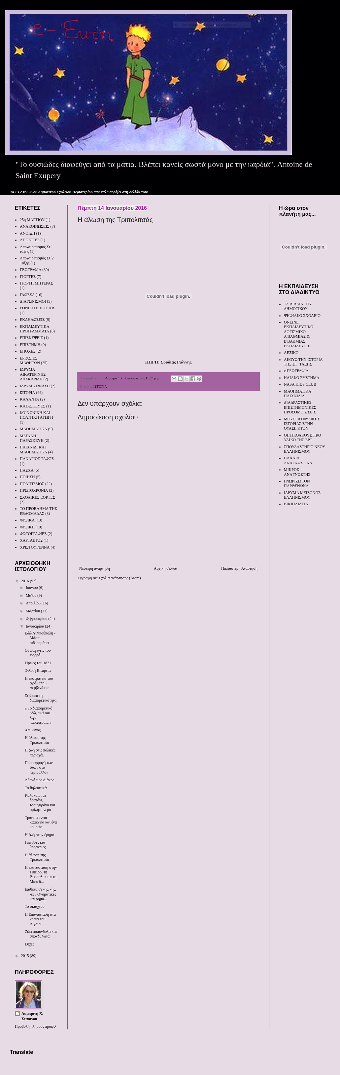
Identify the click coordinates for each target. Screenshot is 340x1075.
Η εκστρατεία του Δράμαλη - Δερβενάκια (39, 683)
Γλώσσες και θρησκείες (35, 844)
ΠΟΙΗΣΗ (27, 477)
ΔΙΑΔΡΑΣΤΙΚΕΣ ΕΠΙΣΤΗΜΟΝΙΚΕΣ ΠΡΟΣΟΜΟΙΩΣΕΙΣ (300, 407)
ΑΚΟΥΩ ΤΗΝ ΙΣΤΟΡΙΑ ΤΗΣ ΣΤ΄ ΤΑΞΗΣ (303, 361)
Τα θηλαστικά (36, 788)
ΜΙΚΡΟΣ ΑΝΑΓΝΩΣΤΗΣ (297, 472)
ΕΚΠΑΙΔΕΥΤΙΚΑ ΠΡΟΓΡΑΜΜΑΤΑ (34, 328)
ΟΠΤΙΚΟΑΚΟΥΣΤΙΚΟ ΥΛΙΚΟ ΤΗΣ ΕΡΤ (302, 437)
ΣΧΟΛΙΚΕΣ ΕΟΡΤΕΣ (37, 497)
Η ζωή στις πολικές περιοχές (40, 752)
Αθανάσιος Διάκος (39, 780)
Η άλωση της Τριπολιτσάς (37, 740)
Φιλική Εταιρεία (38, 670)
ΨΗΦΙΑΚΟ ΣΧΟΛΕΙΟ (302, 315)
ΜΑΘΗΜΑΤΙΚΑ (33, 429)
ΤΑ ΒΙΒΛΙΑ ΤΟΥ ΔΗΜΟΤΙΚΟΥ (298, 306)
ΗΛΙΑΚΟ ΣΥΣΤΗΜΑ (302, 377)
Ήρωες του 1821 (38, 663)
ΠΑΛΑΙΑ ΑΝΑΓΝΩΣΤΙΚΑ (298, 460)
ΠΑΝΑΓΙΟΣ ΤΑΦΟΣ (37, 458)
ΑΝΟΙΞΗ (27, 233)
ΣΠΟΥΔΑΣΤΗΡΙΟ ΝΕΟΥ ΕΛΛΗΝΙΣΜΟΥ (304, 449)
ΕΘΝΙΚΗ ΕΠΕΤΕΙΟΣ (37, 308)
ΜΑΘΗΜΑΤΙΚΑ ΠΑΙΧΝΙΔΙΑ (297, 393)
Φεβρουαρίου (37, 618)
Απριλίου (34, 603)
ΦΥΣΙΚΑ (27, 520)
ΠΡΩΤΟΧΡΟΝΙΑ (34, 490)
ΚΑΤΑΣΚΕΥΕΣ (32, 406)
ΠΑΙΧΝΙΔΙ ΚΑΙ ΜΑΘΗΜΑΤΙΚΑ (33, 449)
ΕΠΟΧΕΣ (28, 351)
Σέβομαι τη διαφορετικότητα (40, 698)
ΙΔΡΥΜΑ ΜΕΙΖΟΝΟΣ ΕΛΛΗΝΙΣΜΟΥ (302, 495)
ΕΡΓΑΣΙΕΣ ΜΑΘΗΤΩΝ (30, 360)
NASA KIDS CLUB (300, 384)
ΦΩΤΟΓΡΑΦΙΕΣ (33, 533)
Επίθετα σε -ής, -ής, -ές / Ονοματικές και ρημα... (40, 894)
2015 (25, 955)
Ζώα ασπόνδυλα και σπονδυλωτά (41, 934)
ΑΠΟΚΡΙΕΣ (30, 240)
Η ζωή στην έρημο (39, 834)
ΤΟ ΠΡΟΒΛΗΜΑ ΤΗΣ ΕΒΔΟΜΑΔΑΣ (38, 511)
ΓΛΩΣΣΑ (27, 294)
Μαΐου (31, 595)
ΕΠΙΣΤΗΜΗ (30, 344)
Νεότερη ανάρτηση (94, 568)
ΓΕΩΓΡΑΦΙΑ (30, 269)
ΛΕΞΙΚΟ (291, 352)
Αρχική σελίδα (165, 568)
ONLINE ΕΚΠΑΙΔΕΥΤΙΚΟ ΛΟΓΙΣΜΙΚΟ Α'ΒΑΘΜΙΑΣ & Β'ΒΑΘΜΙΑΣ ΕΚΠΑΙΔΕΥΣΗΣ (298, 334)
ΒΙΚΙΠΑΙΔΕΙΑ (296, 504)
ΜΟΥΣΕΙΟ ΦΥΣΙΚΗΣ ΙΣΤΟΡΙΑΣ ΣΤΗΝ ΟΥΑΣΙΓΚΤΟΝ (302, 424)
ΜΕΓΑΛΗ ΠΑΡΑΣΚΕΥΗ (32, 438)
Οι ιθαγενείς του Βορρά (38, 652)
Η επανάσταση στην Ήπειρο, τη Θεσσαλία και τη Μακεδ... (41, 874)
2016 (25, 581)
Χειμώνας (33, 730)
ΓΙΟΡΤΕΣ (28, 276)
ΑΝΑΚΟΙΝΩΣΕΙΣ (34, 226)
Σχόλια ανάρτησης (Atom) (120, 578)
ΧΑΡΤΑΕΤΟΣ (31, 540)
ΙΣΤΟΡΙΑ (100, 386)
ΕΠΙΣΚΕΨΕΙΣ (31, 337)
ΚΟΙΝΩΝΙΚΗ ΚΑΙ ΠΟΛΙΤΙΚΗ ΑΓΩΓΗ (36, 415)
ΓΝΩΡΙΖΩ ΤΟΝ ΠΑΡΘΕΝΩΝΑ (297, 483)
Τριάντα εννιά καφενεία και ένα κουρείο (41, 822)
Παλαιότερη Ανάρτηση (239, 568)
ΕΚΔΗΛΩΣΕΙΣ (32, 319)
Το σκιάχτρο (35, 906)
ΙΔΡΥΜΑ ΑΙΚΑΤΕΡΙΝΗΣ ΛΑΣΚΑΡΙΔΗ (33, 374)
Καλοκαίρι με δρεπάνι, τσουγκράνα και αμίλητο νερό (40, 802)
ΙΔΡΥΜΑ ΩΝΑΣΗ (35, 386)
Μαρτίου (33, 611)
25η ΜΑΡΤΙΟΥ (32, 219)
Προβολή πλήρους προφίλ (35, 1026)
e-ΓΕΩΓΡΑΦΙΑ (296, 370)
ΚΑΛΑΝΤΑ (29, 399)
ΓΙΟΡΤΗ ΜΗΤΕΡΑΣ (36, 283)
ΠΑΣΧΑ (27, 470)
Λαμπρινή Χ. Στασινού (32, 1016)
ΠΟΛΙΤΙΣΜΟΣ (32, 483)
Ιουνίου (32, 587)
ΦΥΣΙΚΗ (27, 527)
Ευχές (29, 944)
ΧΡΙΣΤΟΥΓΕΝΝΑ (35, 547)
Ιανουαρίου (35, 626)
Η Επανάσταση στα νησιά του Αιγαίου (40, 919)
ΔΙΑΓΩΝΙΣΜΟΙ (33, 301)
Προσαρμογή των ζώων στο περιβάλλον (39, 767)
